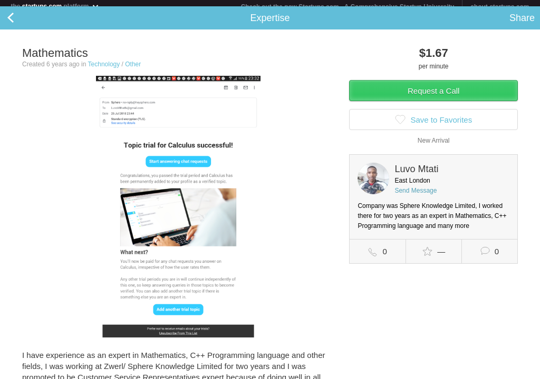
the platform (55, 6)
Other (133, 70)
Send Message (415, 197)
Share (522, 24)
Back (21, 24)
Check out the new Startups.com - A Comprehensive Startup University (348, 7)
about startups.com (499, 7)
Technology (104, 70)
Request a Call (433, 97)
